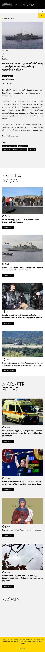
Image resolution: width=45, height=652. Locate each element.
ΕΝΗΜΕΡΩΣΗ (7, 76)
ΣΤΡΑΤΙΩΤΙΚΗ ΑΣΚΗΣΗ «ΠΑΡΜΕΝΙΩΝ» (14, 149)
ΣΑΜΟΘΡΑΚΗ (23, 146)
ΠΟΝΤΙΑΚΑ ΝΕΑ (9, 371)
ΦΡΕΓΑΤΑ (32, 149)
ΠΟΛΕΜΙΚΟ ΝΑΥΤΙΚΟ (9, 146)
